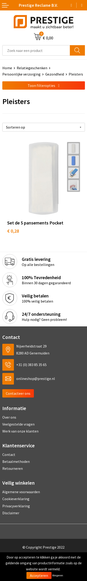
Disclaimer (10, 513)
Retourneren (12, 468)
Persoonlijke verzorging (21, 74)
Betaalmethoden (16, 461)
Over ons (9, 417)
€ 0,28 (13, 231)
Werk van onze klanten (20, 431)
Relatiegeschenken (32, 68)
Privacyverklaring (16, 506)
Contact (8, 454)
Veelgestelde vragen (18, 424)
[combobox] (36, 50)
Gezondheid (54, 74)
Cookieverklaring (15, 498)
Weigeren (57, 575)
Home (7, 68)
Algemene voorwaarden (21, 491)
